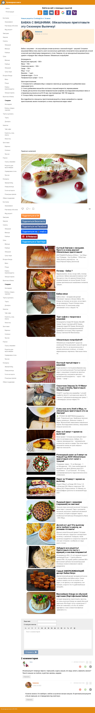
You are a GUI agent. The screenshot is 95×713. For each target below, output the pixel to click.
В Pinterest (31, 236)
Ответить (27, 677)
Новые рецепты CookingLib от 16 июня (35, 18)
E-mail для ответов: (30, 624)
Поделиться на (34, 231)
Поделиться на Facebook (34, 226)
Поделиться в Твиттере (34, 241)
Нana (31, 662)
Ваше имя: (27, 621)
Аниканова (38, 31)
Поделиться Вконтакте (33, 221)
